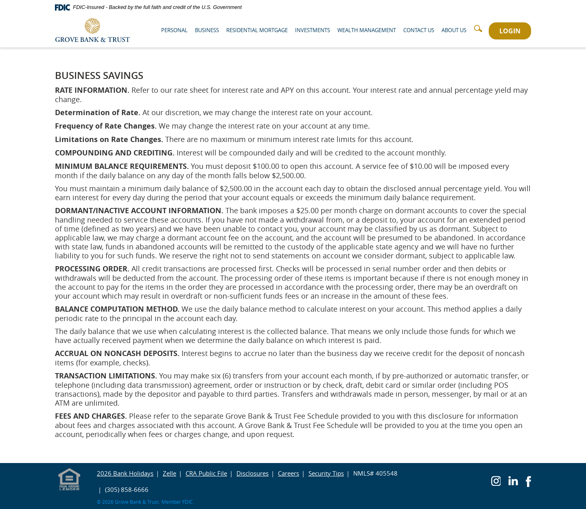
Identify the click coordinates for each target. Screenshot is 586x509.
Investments (312, 30)
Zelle (169, 473)
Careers (288, 473)
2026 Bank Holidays (125, 473)
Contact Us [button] (418, 30)
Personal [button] (174, 30)
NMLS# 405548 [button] (375, 473)
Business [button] (207, 30)
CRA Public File (206, 473)
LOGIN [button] (509, 30)
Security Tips (326, 473)
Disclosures (252, 473)
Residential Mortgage (257, 30)
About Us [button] (454, 30)
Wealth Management (366, 30)
